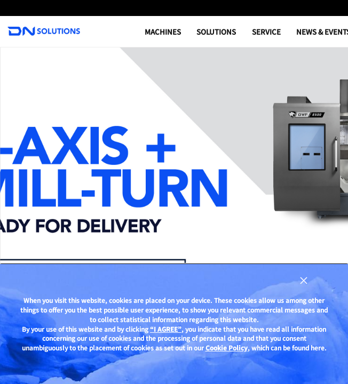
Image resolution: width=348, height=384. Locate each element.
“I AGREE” (165, 329)
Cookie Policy (226, 347)
